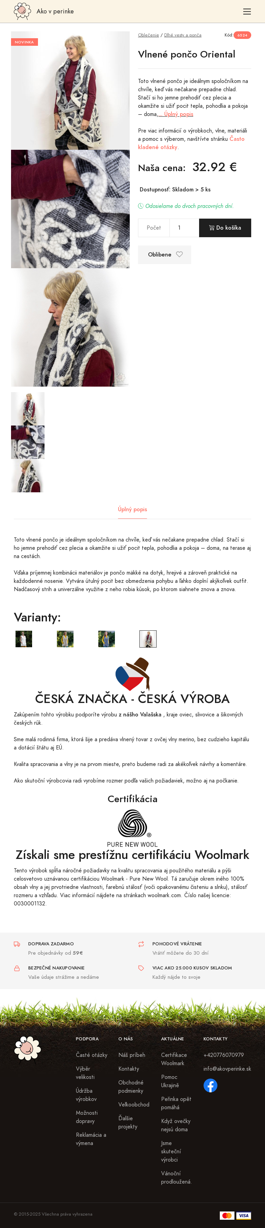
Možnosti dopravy (87, 1117)
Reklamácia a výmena (91, 1139)
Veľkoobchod (133, 1105)
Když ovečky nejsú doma (175, 1125)
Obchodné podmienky (131, 1087)
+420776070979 (224, 1055)
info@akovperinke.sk (227, 1069)
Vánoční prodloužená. (176, 1178)
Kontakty (128, 1069)
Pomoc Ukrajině (170, 1081)
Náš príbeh (131, 1055)
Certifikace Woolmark (174, 1059)
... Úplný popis (175, 114)
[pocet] (184, 228)
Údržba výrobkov (86, 1095)
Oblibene (165, 255)
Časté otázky (91, 1055)
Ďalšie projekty (127, 1123)
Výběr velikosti (85, 1073)
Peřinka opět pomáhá (176, 1103)
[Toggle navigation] (247, 11)
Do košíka (225, 228)
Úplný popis (132, 509)
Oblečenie (148, 35)
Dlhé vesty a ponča (183, 35)
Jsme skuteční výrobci (171, 1152)
